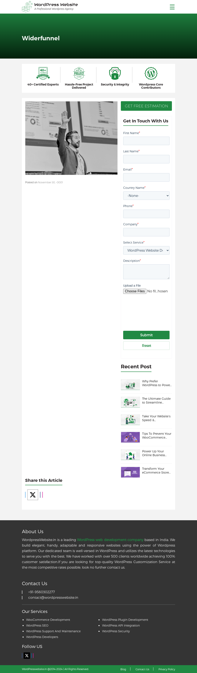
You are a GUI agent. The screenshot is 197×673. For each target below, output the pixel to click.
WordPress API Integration (121, 625)
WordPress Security (116, 631)
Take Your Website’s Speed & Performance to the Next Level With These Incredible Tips (156, 418)
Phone (128, 206)
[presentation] (155, 308)
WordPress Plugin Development (125, 619)
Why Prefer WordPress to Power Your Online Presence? (156, 383)
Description (132, 260)
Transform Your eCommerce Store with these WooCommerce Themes (155, 470)
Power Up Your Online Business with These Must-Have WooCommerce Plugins (154, 453)
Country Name (134, 187)
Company (130, 224)
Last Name (131, 151)
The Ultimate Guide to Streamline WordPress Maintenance (156, 400)
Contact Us (142, 669)
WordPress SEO (37, 625)
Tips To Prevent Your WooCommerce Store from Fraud (156, 435)
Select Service (133, 242)
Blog (123, 669)
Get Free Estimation (146, 106)
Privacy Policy (166, 669)
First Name (131, 133)
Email (128, 169)
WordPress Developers (42, 637)
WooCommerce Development (48, 619)
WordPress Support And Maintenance (53, 631)
